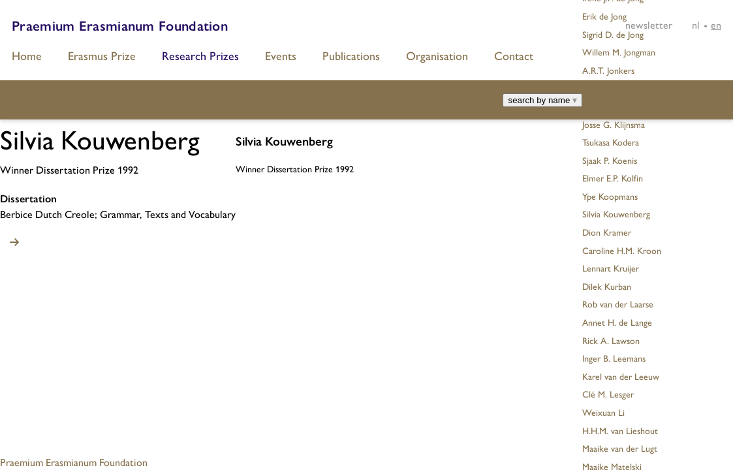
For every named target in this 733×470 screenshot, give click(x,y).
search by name (542, 100)
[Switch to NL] (696, 25)
